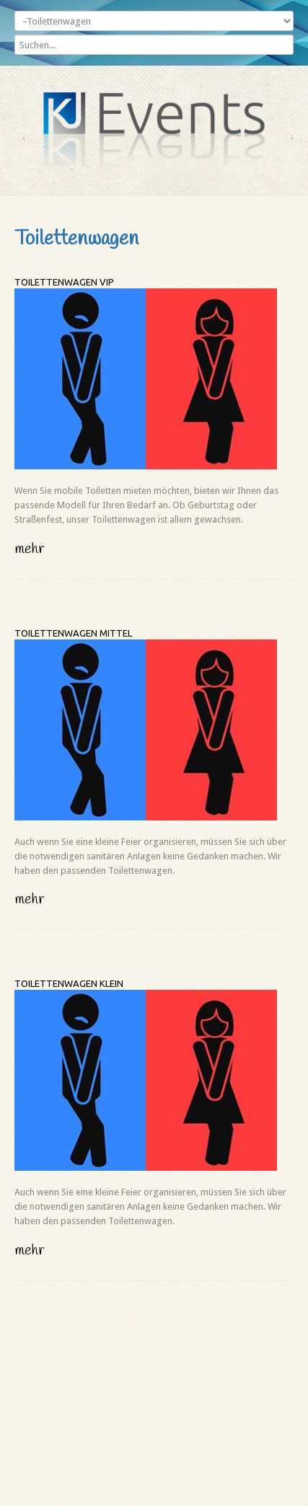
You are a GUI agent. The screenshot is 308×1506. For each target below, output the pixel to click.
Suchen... (14, 31)
